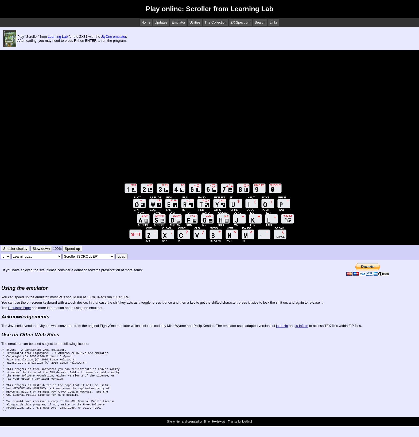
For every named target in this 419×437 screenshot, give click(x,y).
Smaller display (15, 249)
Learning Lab (58, 37)
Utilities (194, 22)
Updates (161, 22)
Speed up (72, 249)
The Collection (215, 22)
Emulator (178, 22)
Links (274, 22)
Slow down (41, 249)
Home (145, 22)
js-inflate (302, 326)
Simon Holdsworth (214, 432)
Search (260, 22)
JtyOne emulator (113, 37)
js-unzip (282, 326)
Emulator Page (19, 308)
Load (122, 256)
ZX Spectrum (241, 22)
